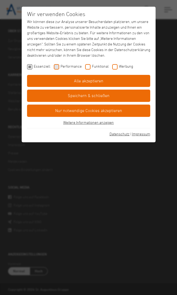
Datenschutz (120, 134)
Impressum (141, 134)
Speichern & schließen (89, 95)
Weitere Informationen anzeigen (88, 122)
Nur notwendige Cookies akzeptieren (88, 110)
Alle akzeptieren (88, 80)
